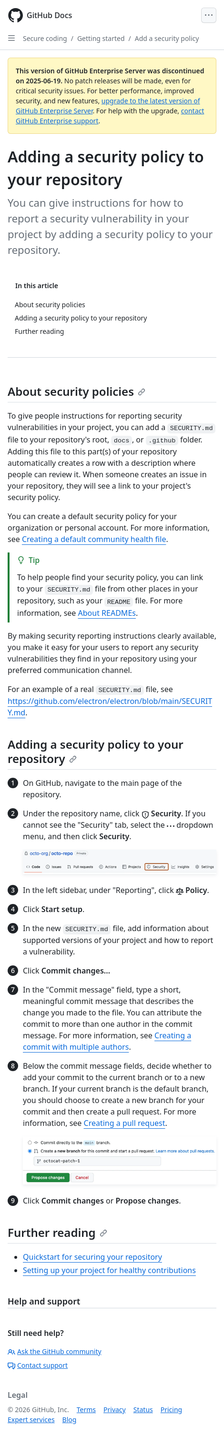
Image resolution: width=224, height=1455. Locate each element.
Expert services (31, 1419)
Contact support (38, 1365)
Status (143, 1409)
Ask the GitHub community (55, 1351)
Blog (69, 1419)
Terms (86, 1409)
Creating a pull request (124, 1123)
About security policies (76, 391)
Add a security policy (167, 38)
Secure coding (45, 38)
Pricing (171, 1409)
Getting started (101, 38)
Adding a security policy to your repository (95, 751)
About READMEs (107, 613)
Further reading (57, 1232)
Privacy (114, 1409)
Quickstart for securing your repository (92, 1257)
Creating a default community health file (94, 539)
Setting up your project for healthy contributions (109, 1270)
